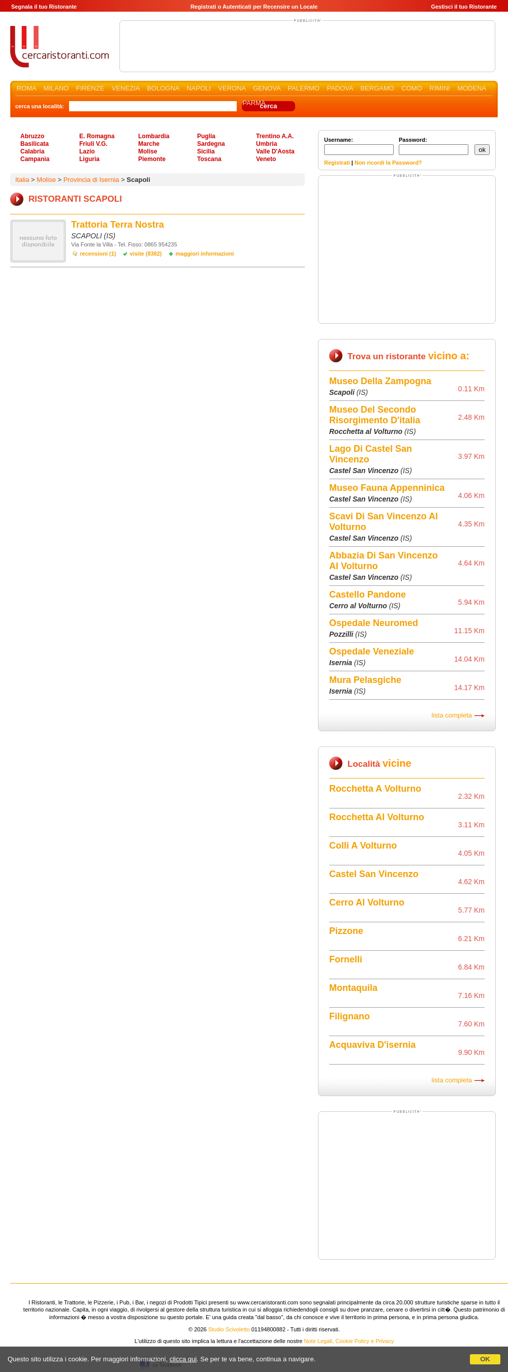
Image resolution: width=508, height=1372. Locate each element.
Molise (147, 151)
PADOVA (340, 88)
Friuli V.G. (93, 143)
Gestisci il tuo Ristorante (464, 7)
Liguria (89, 159)
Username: (359, 146)
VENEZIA (126, 88)
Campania (34, 159)
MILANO (56, 88)
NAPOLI (198, 88)
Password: (433, 146)
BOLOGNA (163, 88)
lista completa (452, 715)
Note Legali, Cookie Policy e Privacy (349, 1341)
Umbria (266, 143)
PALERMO (304, 88)
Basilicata (34, 143)
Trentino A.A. (275, 136)
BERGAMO (377, 88)
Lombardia (153, 136)
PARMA (253, 103)
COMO (411, 88)
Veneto (266, 159)
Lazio (87, 151)
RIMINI (439, 88)
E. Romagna (96, 136)
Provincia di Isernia (91, 179)
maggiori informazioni (205, 254)
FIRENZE (90, 88)
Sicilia (206, 151)
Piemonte (152, 159)
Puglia (206, 136)
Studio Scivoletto (229, 1329)
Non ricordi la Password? (388, 163)
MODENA (471, 88)
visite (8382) (146, 254)
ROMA (26, 88)
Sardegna (211, 143)
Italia (22, 179)
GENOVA (266, 88)
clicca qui (183, 1359)
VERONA (231, 88)
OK (485, 1359)
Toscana (209, 159)
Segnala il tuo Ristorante (44, 7)
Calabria (32, 151)
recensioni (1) (98, 254)
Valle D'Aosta (275, 151)
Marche (149, 143)
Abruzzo (32, 136)
